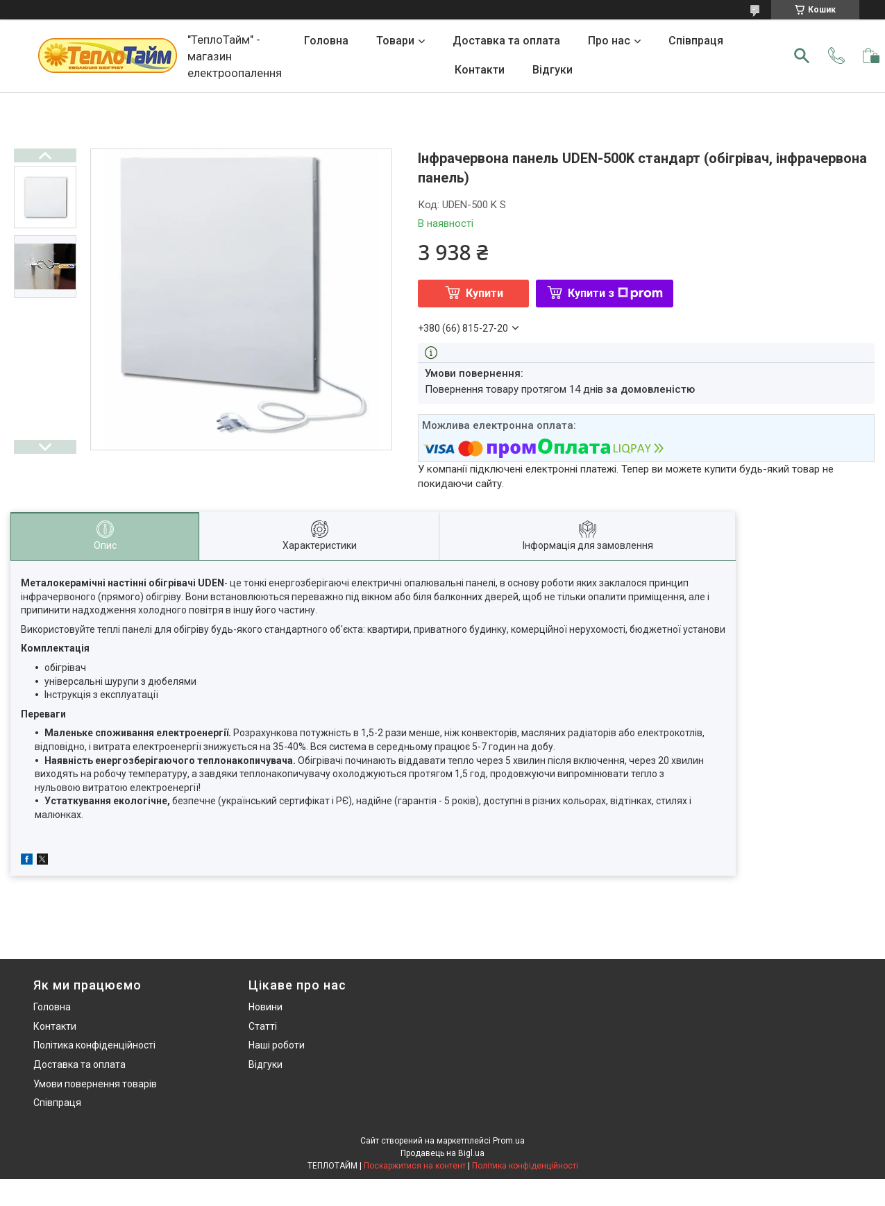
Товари (395, 40)
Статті (262, 1026)
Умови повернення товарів (95, 1083)
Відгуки (552, 69)
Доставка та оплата (506, 40)
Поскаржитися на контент (415, 1166)
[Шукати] (802, 55)
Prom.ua (509, 1141)
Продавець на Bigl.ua (442, 1153)
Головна (326, 40)
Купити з (615, 293)
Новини (265, 1006)
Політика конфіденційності (94, 1045)
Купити (484, 293)
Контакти (480, 69)
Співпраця (695, 40)
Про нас (609, 40)
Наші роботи (276, 1045)
